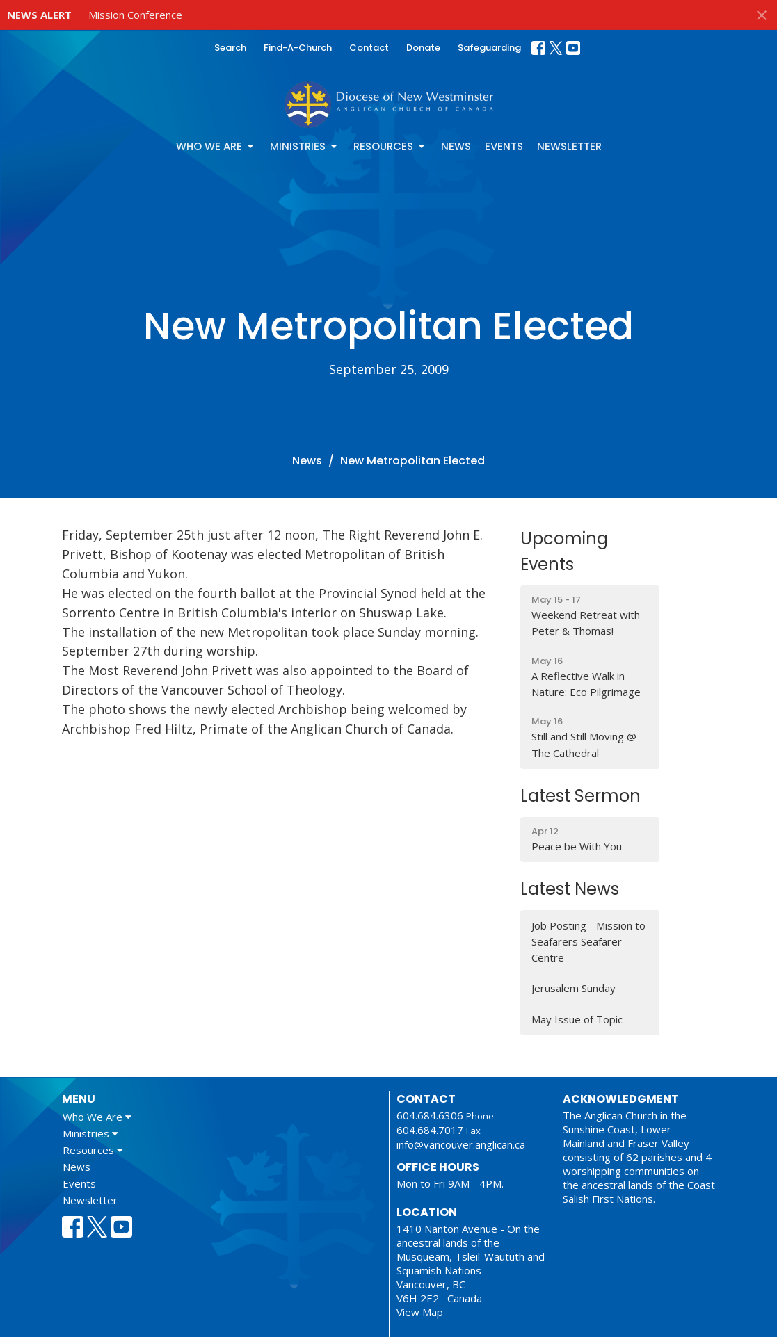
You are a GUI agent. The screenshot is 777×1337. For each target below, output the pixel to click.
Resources (390, 146)
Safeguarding (489, 47)
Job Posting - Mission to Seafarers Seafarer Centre (588, 941)
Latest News (569, 888)
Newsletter (569, 146)
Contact (369, 47)
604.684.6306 (429, 1115)
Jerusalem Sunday (573, 988)
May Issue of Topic (577, 1019)
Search (230, 47)
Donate (423, 47)
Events (504, 146)
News (456, 146)
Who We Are (216, 146)
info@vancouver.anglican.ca (460, 1144)
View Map (419, 1312)
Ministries (304, 146)
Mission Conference (135, 15)
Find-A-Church (298, 47)
